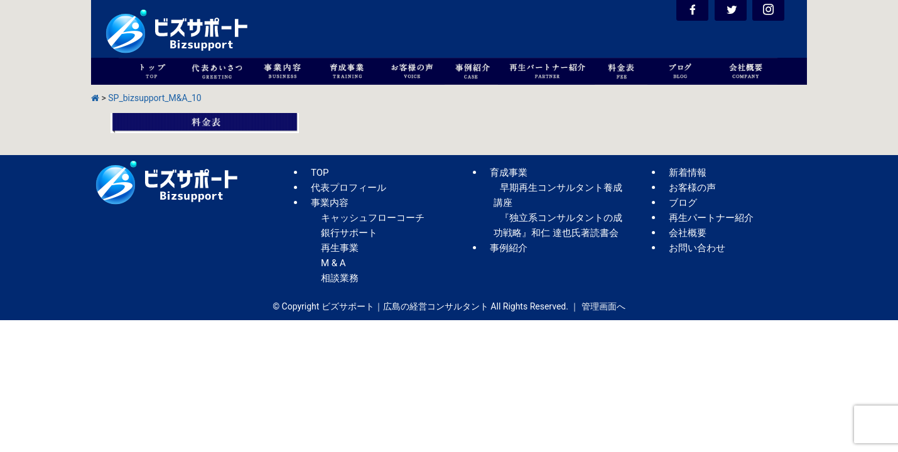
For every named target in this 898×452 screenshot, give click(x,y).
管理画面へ (603, 306)
